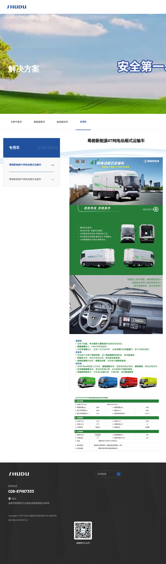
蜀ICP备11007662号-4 (18, 520)
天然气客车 (16, 121)
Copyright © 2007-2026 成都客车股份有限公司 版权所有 (32, 516)
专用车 (83, 121)
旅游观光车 (62, 121)
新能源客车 (39, 121)
